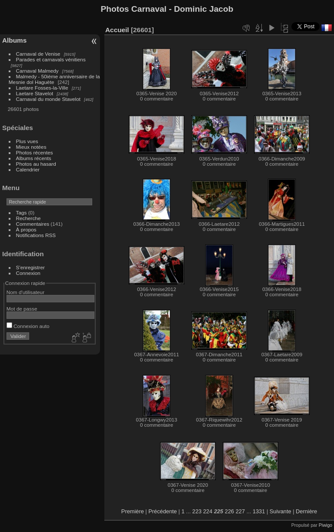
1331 (259, 511)
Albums (14, 40)
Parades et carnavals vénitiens (51, 59)
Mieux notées (31, 147)
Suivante (280, 511)
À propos (26, 229)
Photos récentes (34, 152)
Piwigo (325, 525)
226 (229, 511)
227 (240, 511)
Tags (21, 212)
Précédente (162, 511)
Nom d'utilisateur (25, 292)
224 (207, 511)
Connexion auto (28, 326)
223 (196, 511)
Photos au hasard (36, 164)
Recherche (28, 218)
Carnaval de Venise (38, 54)
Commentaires (33, 224)
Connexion (28, 273)
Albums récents (33, 158)
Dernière (306, 511)
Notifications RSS (36, 235)
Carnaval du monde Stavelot (48, 99)
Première (132, 511)
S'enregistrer (30, 267)
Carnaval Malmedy (37, 71)
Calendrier (28, 169)
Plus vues (27, 141)
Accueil (117, 29)
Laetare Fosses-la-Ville (42, 87)
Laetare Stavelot (34, 93)
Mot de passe (22, 308)
